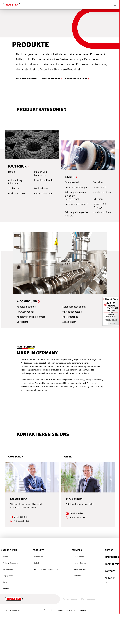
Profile (5, 556)
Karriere (6, 588)
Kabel (36, 563)
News (5, 582)
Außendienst (78, 556)
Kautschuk (38, 556)
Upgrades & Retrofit (81, 569)
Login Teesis (112, 564)
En (106, 582)
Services (77, 550)
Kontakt (110, 571)
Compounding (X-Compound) (46, 569)
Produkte (38, 550)
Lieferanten (112, 557)
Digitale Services (79, 563)
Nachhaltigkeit (8, 569)
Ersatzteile (77, 575)
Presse (109, 550)
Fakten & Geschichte (11, 563)
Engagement (8, 575)
